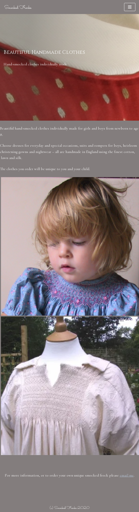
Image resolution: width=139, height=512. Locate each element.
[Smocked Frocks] (18, 7)
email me (127, 475)
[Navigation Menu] (129, 7)
